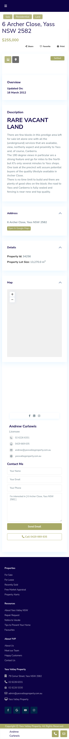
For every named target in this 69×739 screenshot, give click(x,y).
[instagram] (34, 710)
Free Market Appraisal (15, 589)
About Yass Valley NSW (16, 610)
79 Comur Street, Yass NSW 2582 (25, 676)
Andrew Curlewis (22, 426)
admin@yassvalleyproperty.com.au (25, 693)
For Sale (9, 575)
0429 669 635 (22, 443)
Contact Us (10, 660)
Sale (8, 16)
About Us (9, 645)
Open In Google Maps (19, 228)
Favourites (10, 630)
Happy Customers (13, 655)
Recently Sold (11, 584)
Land (37, 16)
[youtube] (25, 710)
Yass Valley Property (18, 699)
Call (34, 536)
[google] (16, 710)
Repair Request (12, 615)
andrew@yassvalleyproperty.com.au (33, 450)
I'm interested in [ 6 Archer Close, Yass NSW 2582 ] (34, 507)
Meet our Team (12, 650)
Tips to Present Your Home (18, 625)
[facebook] (8, 710)
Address (12, 213)
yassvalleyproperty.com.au (28, 456)
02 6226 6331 (22, 437)
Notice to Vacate (12, 620)
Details (11, 247)
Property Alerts (12, 594)
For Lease (9, 579)
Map (10, 282)
